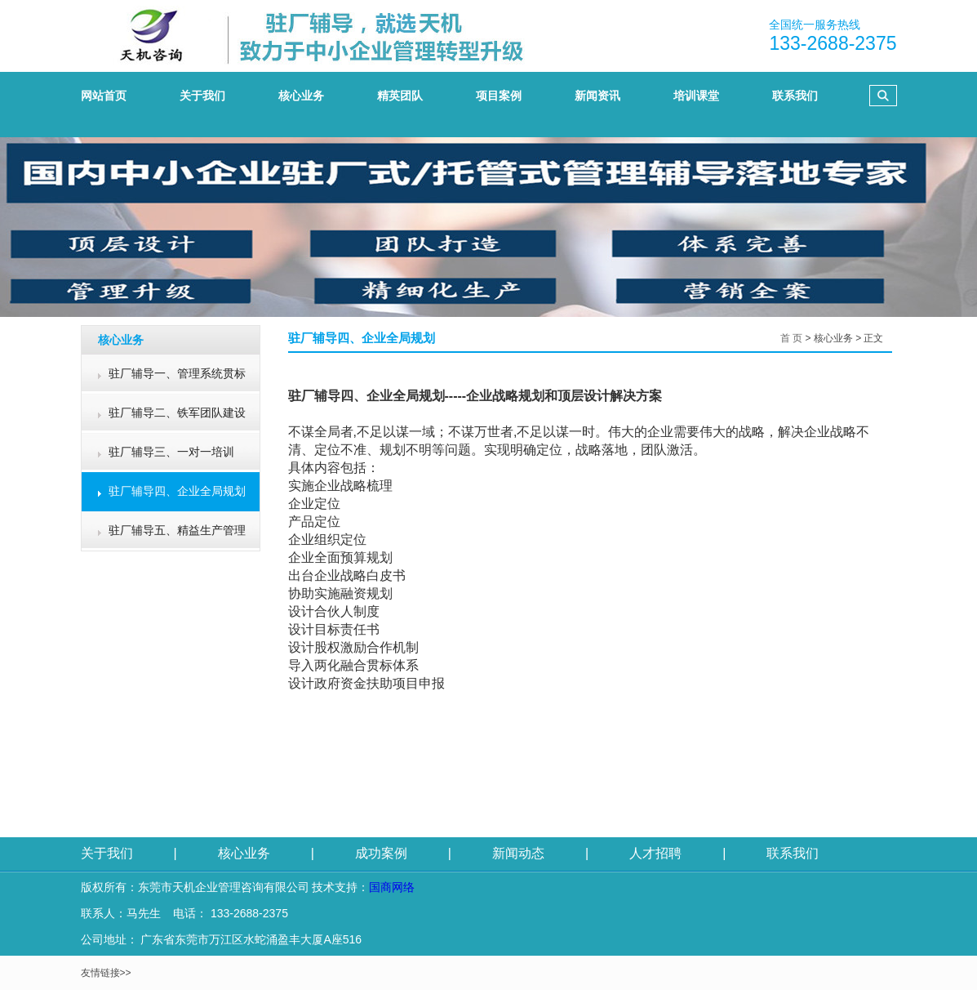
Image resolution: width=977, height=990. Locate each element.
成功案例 (381, 853)
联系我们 (792, 853)
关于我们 (107, 853)
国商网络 (392, 887)
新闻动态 (518, 853)
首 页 (791, 338)
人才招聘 (655, 853)
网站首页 (104, 95)
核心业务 (244, 853)
